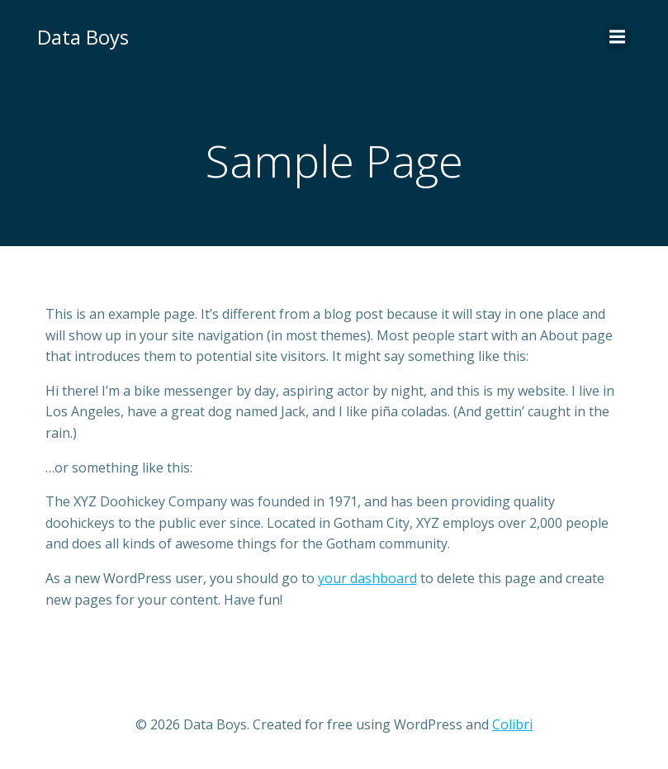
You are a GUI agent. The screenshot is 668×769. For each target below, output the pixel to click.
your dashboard (367, 578)
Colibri (512, 724)
